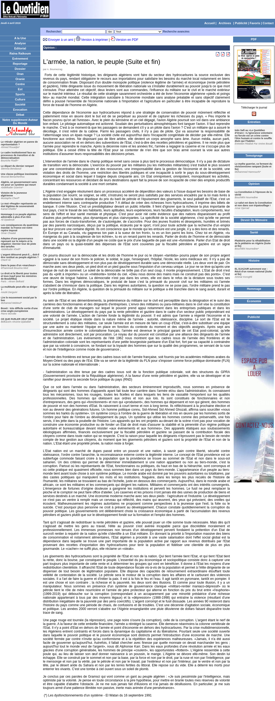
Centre (20, 84)
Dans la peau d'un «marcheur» (18, 265)
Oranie (20, 79)
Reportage (20, 63)
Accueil (209, 23)
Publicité (241, 23)
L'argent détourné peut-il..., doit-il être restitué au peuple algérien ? (20, 256)
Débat (20, 114)
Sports (20, 94)
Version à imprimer (94, 40)
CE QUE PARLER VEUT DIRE (17, 319)
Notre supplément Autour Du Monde (20, 121)
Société (20, 104)
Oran (20, 73)
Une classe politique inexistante (19, 174)
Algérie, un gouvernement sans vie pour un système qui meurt (19, 183)
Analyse (20, 43)
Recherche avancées (176, 31)
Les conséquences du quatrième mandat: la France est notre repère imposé (19, 228)
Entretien (254, 122)
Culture (20, 99)
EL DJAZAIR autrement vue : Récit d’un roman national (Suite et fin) (253, 272)
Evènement (20, 58)
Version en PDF (127, 40)
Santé (254, 232)
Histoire (254, 260)
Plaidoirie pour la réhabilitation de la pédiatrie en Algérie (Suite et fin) (253, 243)
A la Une (20, 38)
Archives (225, 23)
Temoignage (254, 155)
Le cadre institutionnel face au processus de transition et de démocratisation (18, 155)
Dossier (20, 68)
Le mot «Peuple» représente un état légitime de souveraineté (19, 205)
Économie (254, 301)
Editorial (20, 48)
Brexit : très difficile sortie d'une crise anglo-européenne (19, 309)
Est (20, 89)
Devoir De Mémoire (254, 220)
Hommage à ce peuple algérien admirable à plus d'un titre (18, 215)
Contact (268, 23)
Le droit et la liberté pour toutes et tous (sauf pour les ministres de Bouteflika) (19, 276)
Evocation (20, 109)
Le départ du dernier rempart (17, 166)
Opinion (49, 47)
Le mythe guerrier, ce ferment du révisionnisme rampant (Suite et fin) (253, 166)
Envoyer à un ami (60, 40)
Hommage (254, 288)
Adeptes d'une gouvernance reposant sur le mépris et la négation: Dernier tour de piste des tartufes (18, 242)
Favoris (255, 23)
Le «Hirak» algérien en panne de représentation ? (19, 143)
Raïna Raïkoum (20, 53)
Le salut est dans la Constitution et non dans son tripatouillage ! (253, 204)
